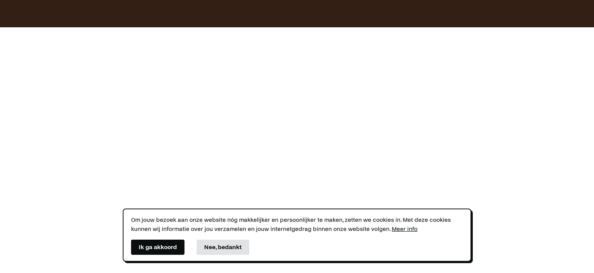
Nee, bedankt (223, 247)
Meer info (404, 229)
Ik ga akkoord (158, 247)
